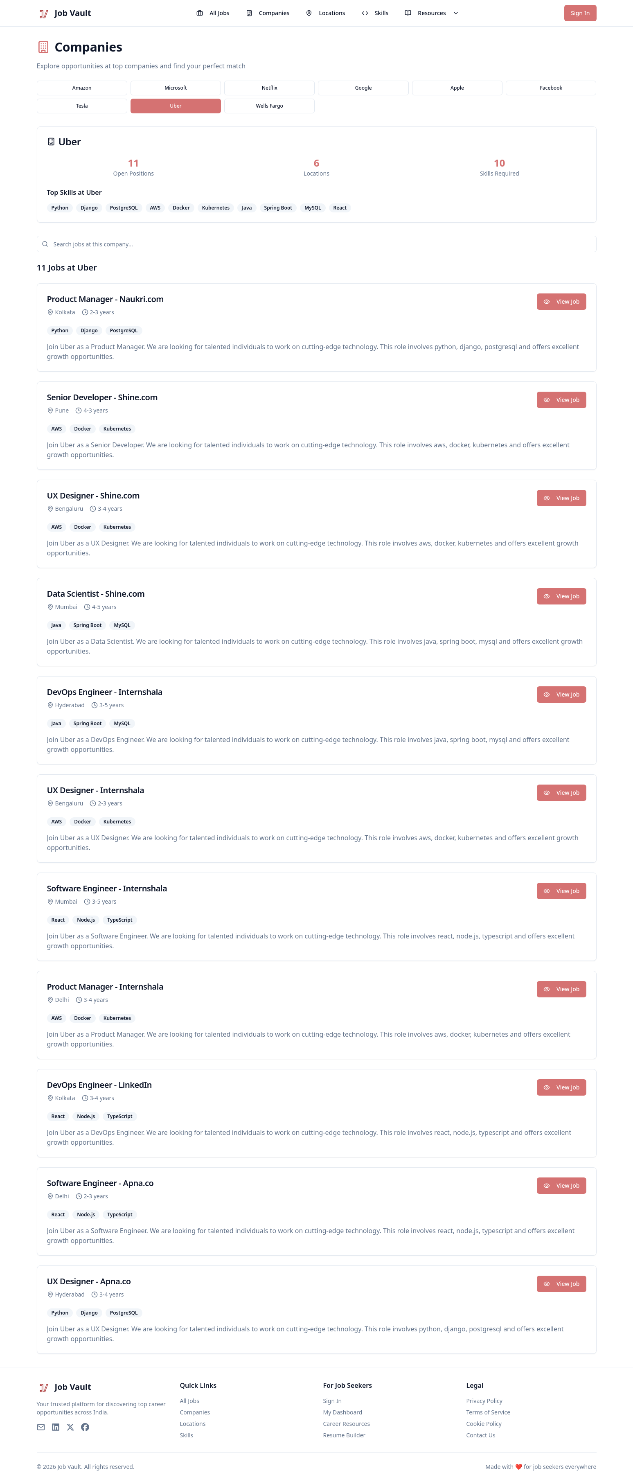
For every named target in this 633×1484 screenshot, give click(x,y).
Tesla (82, 105)
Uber (175, 105)
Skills (375, 13)
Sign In (580, 13)
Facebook (551, 87)
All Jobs (212, 13)
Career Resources (346, 1424)
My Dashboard (343, 1412)
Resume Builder (344, 1435)
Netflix (269, 87)
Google (363, 87)
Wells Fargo (269, 105)
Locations (325, 13)
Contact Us (481, 1435)
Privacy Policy (484, 1401)
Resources (432, 13)
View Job (561, 301)
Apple (457, 87)
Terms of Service (488, 1412)
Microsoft (175, 87)
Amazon (82, 87)
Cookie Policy (484, 1424)
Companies (268, 13)
